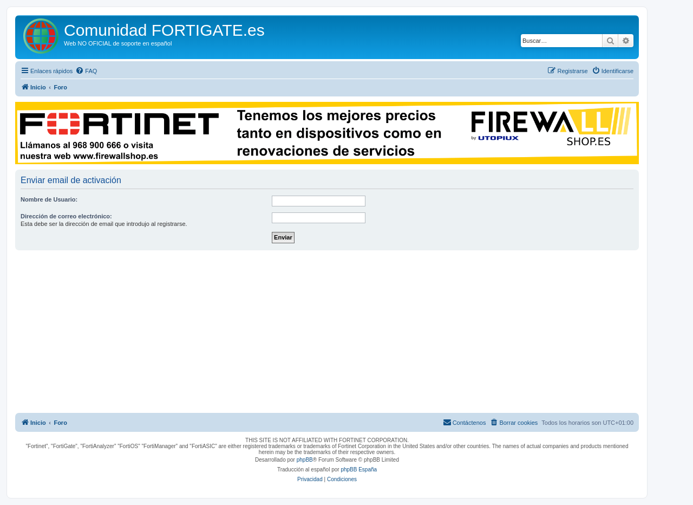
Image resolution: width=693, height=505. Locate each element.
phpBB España (359, 469)
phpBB (305, 460)
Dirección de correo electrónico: (66, 216)
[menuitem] (86, 70)
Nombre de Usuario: (49, 199)
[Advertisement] (327, 331)
